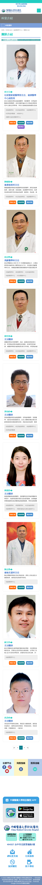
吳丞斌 (7, 718)
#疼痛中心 (20, 113)
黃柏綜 (7, 411)
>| (27, 748)
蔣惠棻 (7, 490)
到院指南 (21, 769)
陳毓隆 (7, 182)
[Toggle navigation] (39, 10)
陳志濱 (7, 569)
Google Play (26, 808)
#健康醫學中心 (31, 110)
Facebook (4, 767)
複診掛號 (29, 122)
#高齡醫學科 (10, 272)
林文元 (7, 92)
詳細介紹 (12, 122)
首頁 (2, 30)
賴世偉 (7, 336)
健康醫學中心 (18, 30)
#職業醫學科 (19, 505)
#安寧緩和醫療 (10, 113)
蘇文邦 (7, 642)
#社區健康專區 (20, 110)
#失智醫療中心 (21, 275)
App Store (26, 815)
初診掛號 (21, 122)
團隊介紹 (27, 30)
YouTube (7, 771)
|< (14, 748)
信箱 (35, 769)
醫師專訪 (21, 127)
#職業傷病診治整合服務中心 (26, 509)
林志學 (7, 257)
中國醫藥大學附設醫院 (21, 828)
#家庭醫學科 (10, 110)
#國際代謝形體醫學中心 (13, 117)
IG (10, 767)
